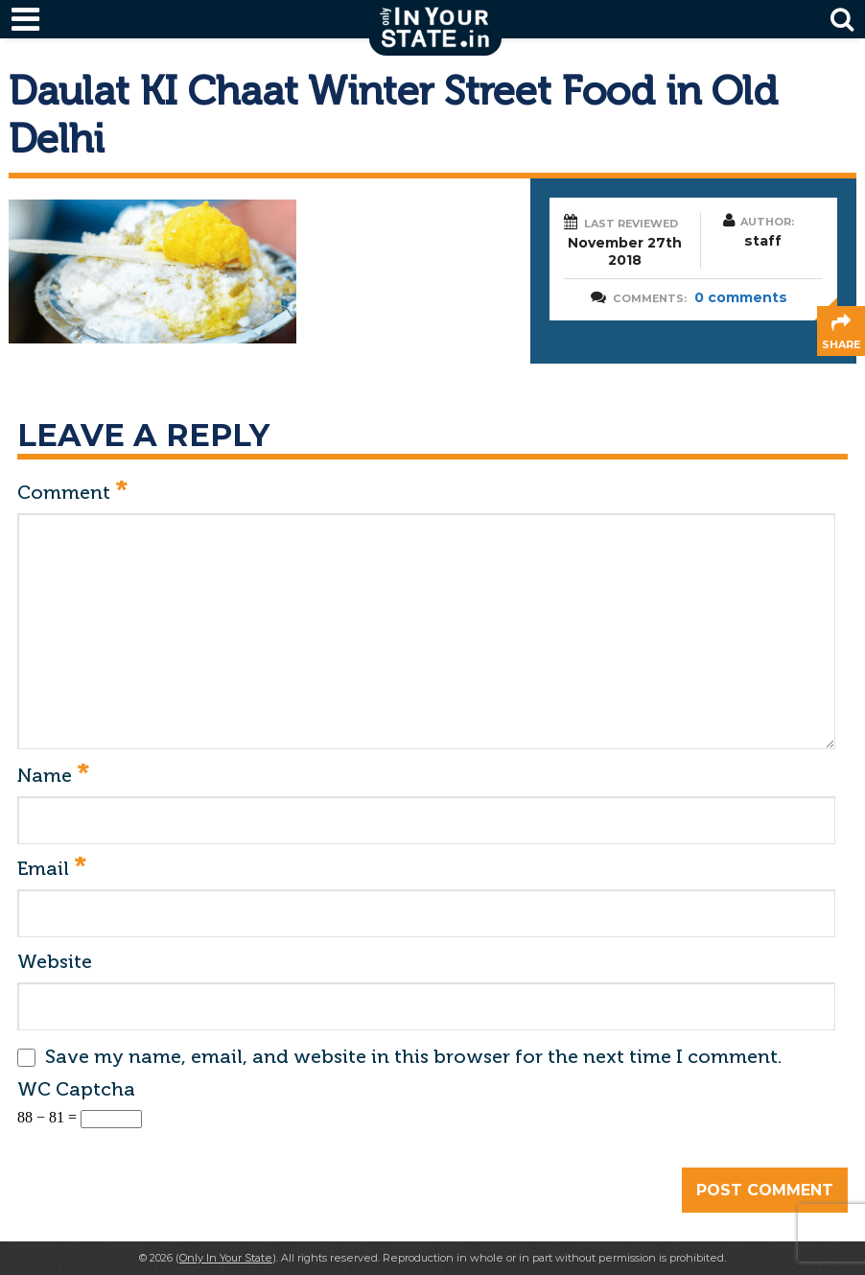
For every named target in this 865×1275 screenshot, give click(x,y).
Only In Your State (225, 1257)
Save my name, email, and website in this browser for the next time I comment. (413, 1056)
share (841, 344)
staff (763, 240)
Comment (72, 493)
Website (54, 961)
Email (51, 869)
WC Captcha (76, 1088)
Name (53, 776)
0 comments (740, 297)
